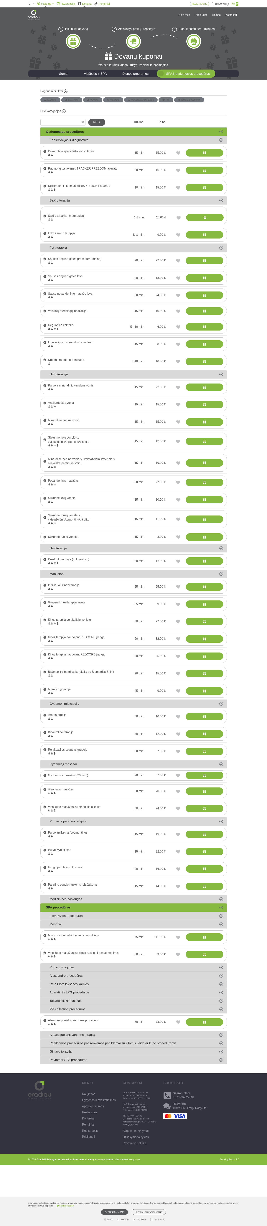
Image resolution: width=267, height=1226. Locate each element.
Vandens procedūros (141, 100)
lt (31, 3)
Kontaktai (231, 14)
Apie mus (184, 14)
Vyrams (92, 100)
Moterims (71, 100)
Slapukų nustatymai (136, 1192)
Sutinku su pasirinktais (149, 1212)
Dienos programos (135, 73)
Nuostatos (140, 1219)
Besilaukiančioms (189, 100)
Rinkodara (157, 1219)
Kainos (216, 14)
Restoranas (89, 1173)
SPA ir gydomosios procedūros (188, 73)
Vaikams (113, 100)
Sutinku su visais (114, 1212)
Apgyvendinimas (93, 1167)
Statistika (123, 1219)
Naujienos (88, 1155)
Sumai (63, 73)
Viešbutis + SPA (95, 73)
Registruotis (90, 1191)
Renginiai (88, 1185)
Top (165, 100)
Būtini (108, 1219)
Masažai (50, 100)
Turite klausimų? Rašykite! (190, 1169)
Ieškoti (96, 122)
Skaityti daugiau (65, 1206)
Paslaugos (201, 14)
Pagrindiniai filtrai (53, 91)
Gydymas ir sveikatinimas (99, 1161)
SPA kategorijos (53, 111)
